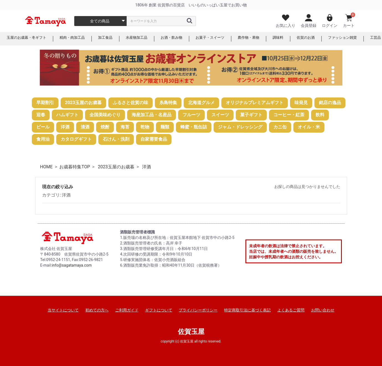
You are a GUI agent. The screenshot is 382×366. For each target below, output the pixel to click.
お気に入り (285, 21)
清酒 (85, 127)
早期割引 (45, 102)
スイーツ (220, 114)
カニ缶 (280, 127)
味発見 (301, 102)
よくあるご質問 (290, 310)
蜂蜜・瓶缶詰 (193, 127)
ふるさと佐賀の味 (130, 102)
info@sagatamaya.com (72, 265)
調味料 (292, 39)
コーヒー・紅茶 (288, 114)
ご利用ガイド (127, 310)
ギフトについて (158, 310)
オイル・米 (309, 127)
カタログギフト (76, 139)
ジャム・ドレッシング (240, 127)
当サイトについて (63, 310)
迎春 (40, 114)
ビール (43, 127)
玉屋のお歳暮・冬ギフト (28, 39)
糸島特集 (168, 102)
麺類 (164, 127)
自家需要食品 (153, 139)
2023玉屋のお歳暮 (83, 102)
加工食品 (111, 39)
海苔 (125, 127)
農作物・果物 (261, 39)
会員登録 (308, 21)
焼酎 (105, 127)
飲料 (320, 114)
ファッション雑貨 (359, 39)
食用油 (43, 139)
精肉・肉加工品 (76, 39)
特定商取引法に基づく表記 (247, 310)
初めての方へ (97, 310)
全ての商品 (99, 21)
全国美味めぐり (105, 114)
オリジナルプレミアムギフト (254, 102)
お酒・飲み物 (180, 39)
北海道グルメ (201, 102)
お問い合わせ (322, 310)
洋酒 (65, 127)
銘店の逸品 (330, 102)
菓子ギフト (251, 114)
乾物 (144, 127)
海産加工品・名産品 (151, 114)
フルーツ (191, 114)
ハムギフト (67, 114)
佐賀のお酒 (320, 39)
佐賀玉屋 (191, 332)
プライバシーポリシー (198, 310)
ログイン (329, 21)
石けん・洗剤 (116, 139)
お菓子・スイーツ (220, 39)
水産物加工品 (143, 39)
